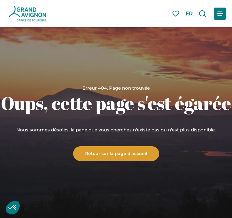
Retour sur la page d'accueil (116, 153)
